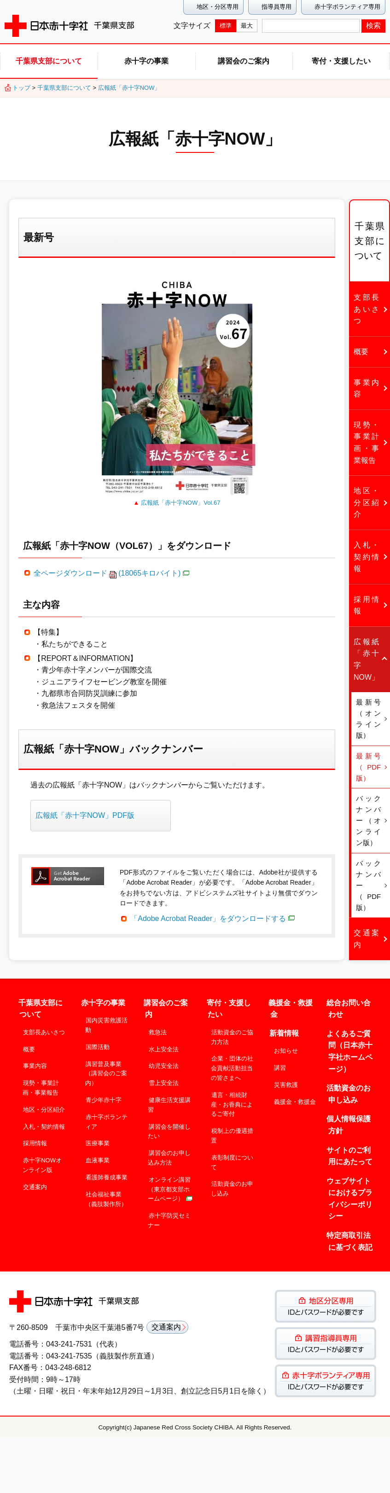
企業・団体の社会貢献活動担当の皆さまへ (232, 1064)
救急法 (158, 1028)
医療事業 (98, 1139)
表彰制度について (232, 1158)
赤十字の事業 (146, 61)
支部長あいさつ (44, 1028)
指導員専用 (276, 6)
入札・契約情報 (44, 1122)
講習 (280, 1064)
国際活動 (98, 1042)
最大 (247, 25)
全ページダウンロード (111, 573)
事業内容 (35, 1062)
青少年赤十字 (104, 1095)
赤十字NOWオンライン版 (42, 1161)
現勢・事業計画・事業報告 (41, 1084)
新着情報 (284, 1029)
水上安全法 (164, 1045)
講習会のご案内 (243, 61)
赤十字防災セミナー (169, 1216)
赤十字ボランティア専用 (347, 6)
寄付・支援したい (341, 61)
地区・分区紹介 (44, 1105)
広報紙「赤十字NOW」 (129, 87)
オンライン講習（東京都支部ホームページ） (170, 1185)
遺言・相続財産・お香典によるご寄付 (232, 1100)
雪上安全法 (164, 1079)
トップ (21, 87)
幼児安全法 (164, 1062)
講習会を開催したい (169, 1127)
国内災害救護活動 (106, 1021)
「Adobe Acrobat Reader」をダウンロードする (212, 918)
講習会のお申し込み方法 (169, 1154)
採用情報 (35, 1139)
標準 (226, 25)
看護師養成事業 (107, 1173)
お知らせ (286, 1047)
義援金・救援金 (295, 1097)
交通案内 (35, 1182)
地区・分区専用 (218, 6)
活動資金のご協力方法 (232, 1033)
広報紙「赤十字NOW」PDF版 (84, 815)
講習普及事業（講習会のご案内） (106, 1069)
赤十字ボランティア (106, 1117)
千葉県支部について (49, 61)
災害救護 (286, 1080)
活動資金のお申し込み (232, 1185)
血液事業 (98, 1156)
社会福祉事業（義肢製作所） (106, 1195)
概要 (29, 1045)
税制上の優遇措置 (232, 1132)
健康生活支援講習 (169, 1100)
